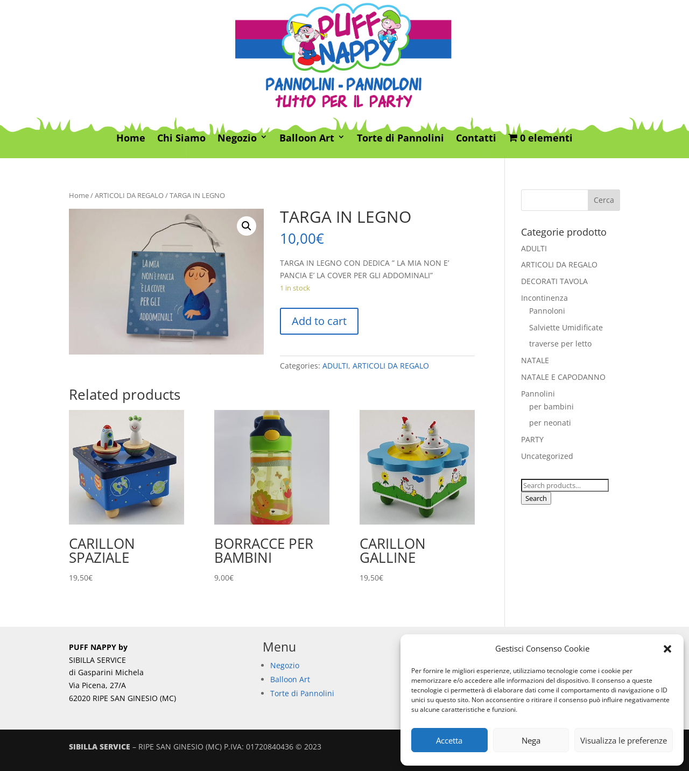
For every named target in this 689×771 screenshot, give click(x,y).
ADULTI (335, 365)
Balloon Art (306, 138)
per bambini (551, 406)
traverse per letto (560, 343)
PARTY (532, 439)
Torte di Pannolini (400, 138)
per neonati (550, 423)
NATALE (535, 360)
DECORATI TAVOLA (554, 281)
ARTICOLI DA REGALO (129, 195)
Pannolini (538, 393)
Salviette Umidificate (566, 327)
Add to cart (319, 321)
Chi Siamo (181, 138)
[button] (667, 648)
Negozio (237, 138)
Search (536, 498)
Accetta (449, 740)
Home (130, 138)
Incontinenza (544, 298)
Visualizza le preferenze (623, 740)
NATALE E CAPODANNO (563, 377)
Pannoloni (547, 311)
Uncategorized (547, 456)
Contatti (476, 138)
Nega (531, 740)
